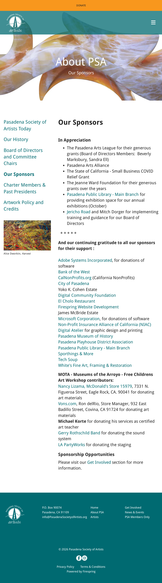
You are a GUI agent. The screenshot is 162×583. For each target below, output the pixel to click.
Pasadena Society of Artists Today (25, 125)
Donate (81, 5)
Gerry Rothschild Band (79, 433)
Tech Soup (67, 359)
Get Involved (99, 462)
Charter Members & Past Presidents (25, 188)
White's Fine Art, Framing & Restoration (95, 365)
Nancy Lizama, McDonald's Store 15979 (95, 386)
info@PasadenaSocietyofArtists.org (64, 517)
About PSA (97, 512)
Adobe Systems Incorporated (85, 260)
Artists (95, 517)
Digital (64, 330)
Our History (16, 139)
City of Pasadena (73, 283)
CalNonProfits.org (74, 277)
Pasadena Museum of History (85, 336)
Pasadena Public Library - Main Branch (103, 194)
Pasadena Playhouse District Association (95, 342)
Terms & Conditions (92, 566)
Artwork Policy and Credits (23, 206)
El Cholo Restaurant (76, 301)
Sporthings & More (75, 353)
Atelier (76, 330)
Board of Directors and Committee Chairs (23, 157)
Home (94, 507)
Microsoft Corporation (79, 318)
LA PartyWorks (71, 444)
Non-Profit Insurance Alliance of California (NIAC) (104, 324)
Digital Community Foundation (87, 295)
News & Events (134, 512)
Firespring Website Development (88, 307)
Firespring (89, 571)
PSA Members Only (137, 517)
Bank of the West (74, 272)
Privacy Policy (65, 566)
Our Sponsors (19, 174)
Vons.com (67, 403)
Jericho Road (78, 211)
